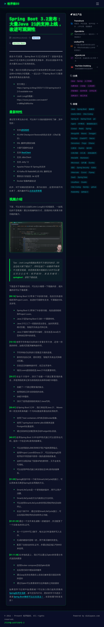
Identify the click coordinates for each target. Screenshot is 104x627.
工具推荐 (91, 86)
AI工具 (82, 153)
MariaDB (74, 158)
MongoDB (75, 133)
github (93, 187)
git (94, 119)
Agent (73, 124)
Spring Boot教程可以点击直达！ (28, 597)
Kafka (93, 168)
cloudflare (75, 182)
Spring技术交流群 (17, 593)
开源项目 (74, 91)
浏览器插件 (92, 153)
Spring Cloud (86, 119)
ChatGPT (83, 138)
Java (73, 81)
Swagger (92, 133)
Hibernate (75, 172)
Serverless (75, 143)
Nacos (92, 138)
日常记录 (93, 91)
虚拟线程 (25, 130)
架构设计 (74, 96)
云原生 (73, 148)
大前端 (82, 86)
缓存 (73, 168)
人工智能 (88, 81)
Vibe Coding (88, 114)
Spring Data (82, 177)
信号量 (83, 163)
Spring (36, 38)
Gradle (84, 182)
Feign (84, 143)
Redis (81, 129)
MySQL (86, 187)
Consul (74, 129)
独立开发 (83, 96)
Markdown (84, 158)
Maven (83, 133)
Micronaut (75, 163)
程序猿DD (13, 3)
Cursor (84, 172)
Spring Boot (19, 43)
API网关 (81, 124)
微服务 (91, 109)
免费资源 (74, 86)
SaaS (73, 177)
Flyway (91, 172)
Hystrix (81, 148)
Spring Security (83, 168)
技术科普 (83, 91)
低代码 (89, 148)
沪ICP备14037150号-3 (14, 622)
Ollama (91, 143)
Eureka (91, 163)
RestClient (26, 152)
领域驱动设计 (92, 124)
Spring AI (74, 119)
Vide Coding (76, 187)
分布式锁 (74, 153)
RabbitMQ (75, 192)
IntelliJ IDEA (76, 114)
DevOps (74, 138)
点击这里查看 (36, 191)
